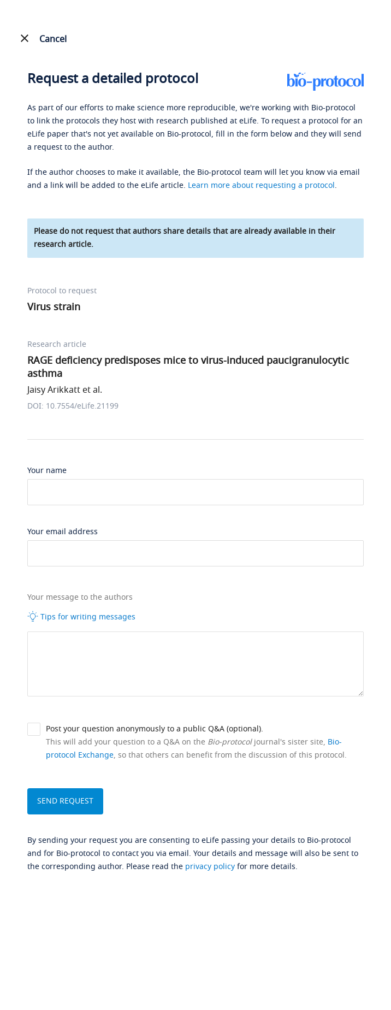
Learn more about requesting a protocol (261, 185)
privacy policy (210, 866)
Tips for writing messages (81, 617)
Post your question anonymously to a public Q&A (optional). (154, 729)
